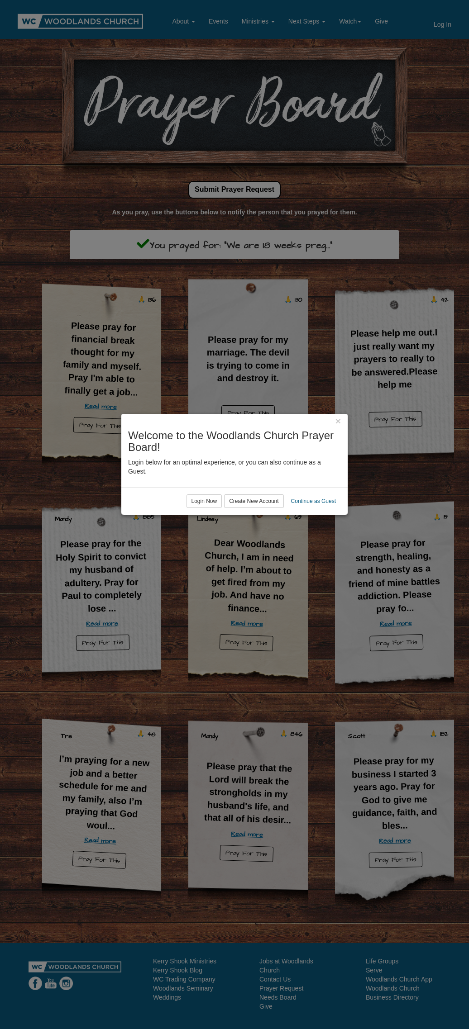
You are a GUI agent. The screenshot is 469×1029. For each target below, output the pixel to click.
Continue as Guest (313, 551)
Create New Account (253, 551)
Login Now (204, 551)
